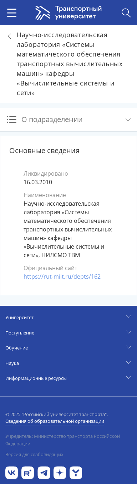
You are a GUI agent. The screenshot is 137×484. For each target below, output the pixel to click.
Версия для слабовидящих (34, 454)
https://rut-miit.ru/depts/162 (62, 276)
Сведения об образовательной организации (54, 421)
